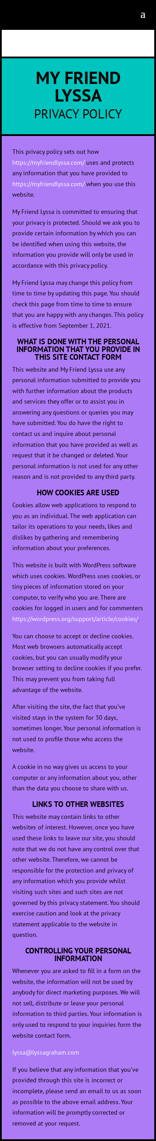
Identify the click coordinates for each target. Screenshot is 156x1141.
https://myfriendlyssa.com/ (48, 162)
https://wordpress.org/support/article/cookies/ (75, 619)
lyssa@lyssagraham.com (45, 1052)
